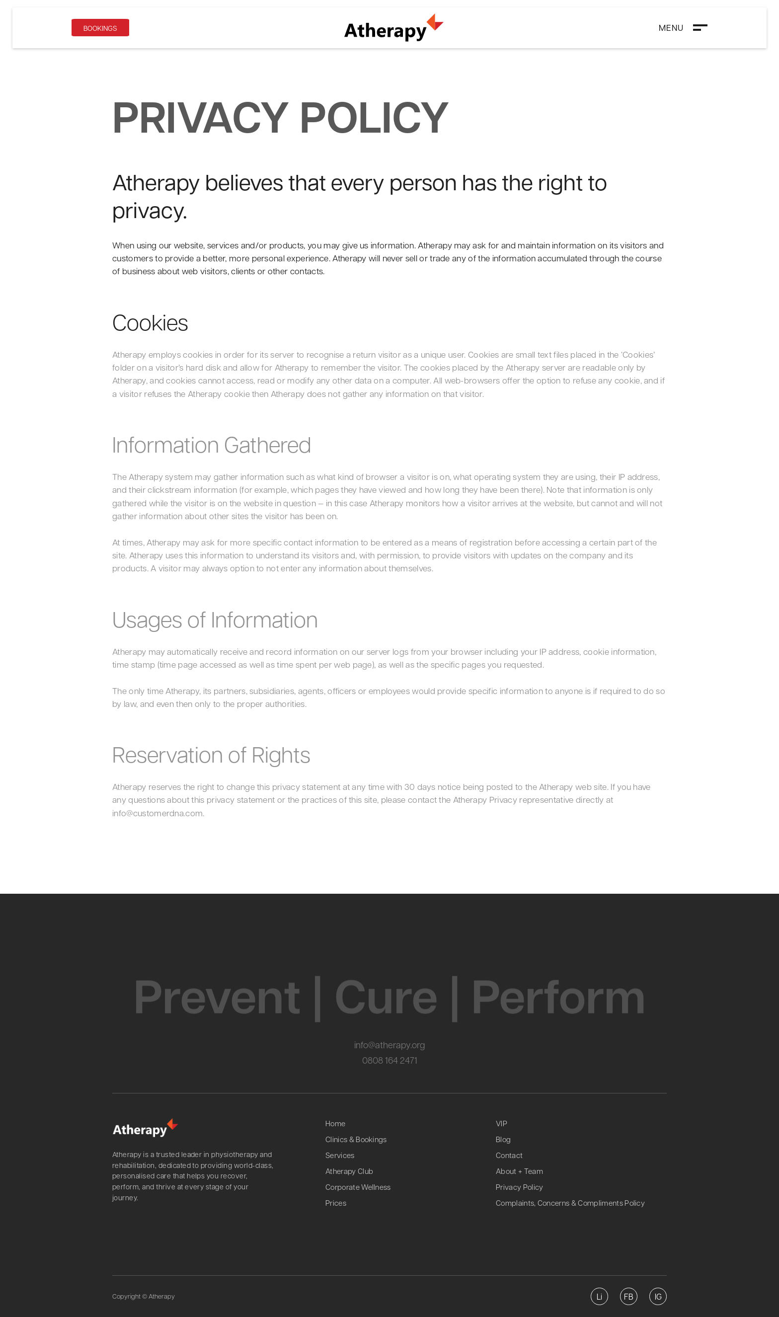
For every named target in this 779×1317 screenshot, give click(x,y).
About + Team (519, 1171)
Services (340, 1155)
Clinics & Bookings (356, 1139)
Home (335, 1123)
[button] (683, 27)
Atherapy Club (349, 1171)
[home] (394, 27)
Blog (503, 1139)
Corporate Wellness (358, 1187)
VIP (501, 1123)
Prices (335, 1203)
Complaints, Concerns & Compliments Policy (570, 1203)
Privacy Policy (519, 1187)
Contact (509, 1155)
